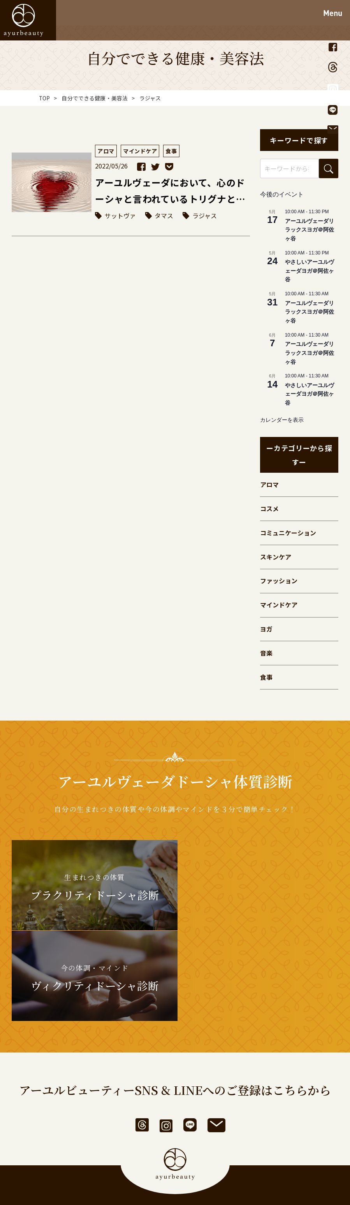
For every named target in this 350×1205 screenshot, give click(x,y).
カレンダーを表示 (282, 420)
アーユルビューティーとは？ (143, 1125)
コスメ (269, 509)
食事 (266, 681)
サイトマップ (251, 1149)
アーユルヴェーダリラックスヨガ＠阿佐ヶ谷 (309, 230)
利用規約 (140, 1149)
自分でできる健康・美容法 (95, 98)
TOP (44, 98)
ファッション (278, 583)
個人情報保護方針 (192, 1149)
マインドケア (278, 607)
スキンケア (275, 558)
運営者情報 (97, 1149)
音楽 (266, 656)
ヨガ (266, 632)
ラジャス (205, 216)
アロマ (269, 484)
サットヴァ (120, 216)
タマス (164, 216)
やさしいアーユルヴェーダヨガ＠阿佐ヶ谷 (309, 270)
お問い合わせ (230, 1125)
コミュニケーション (288, 533)
